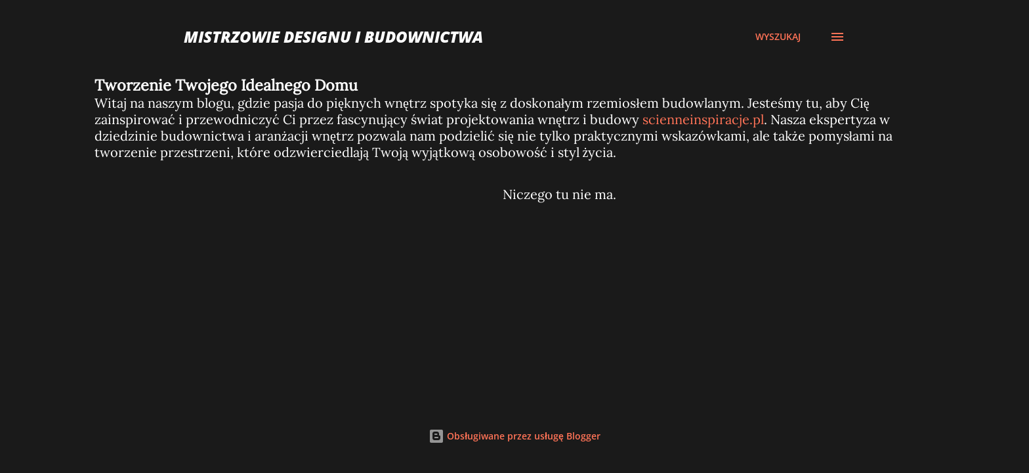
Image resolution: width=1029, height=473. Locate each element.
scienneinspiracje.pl (703, 119)
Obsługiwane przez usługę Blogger (514, 436)
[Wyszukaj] (778, 37)
